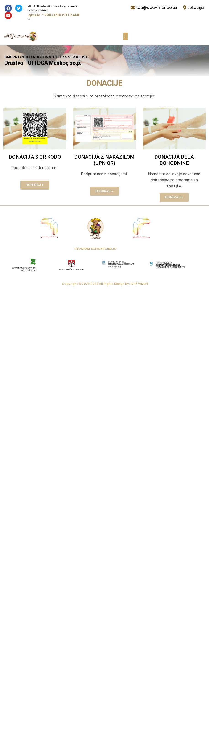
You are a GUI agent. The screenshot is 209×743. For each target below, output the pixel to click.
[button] (125, 36)
